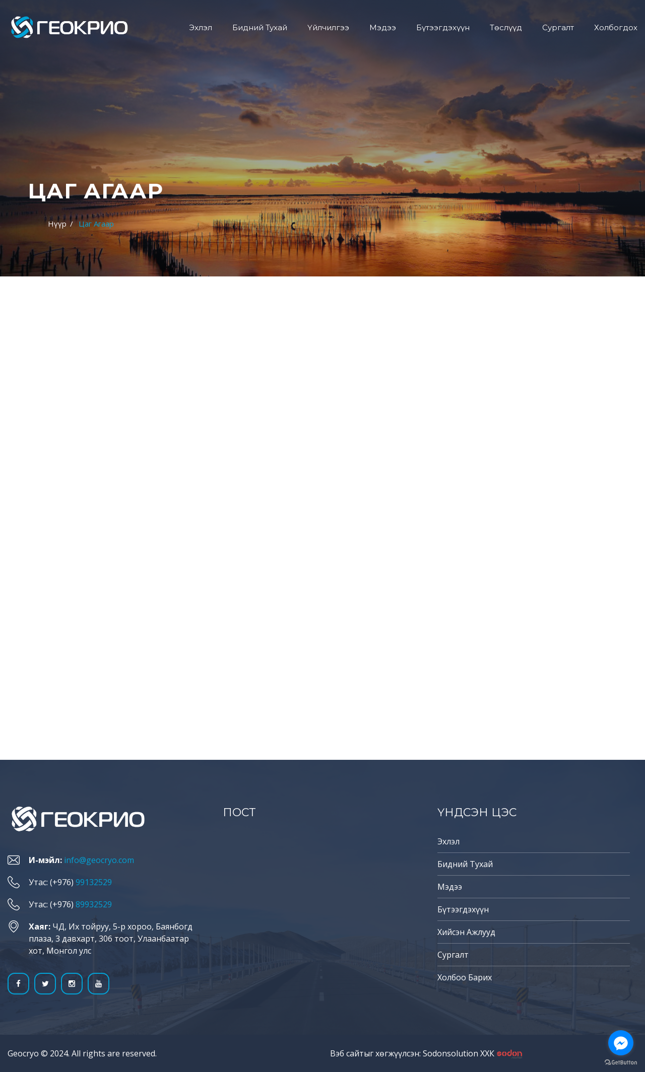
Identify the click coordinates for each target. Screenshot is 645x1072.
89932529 (94, 904)
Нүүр (57, 224)
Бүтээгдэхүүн (443, 27)
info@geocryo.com (99, 860)
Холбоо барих (464, 977)
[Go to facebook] (620, 1042)
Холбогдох (615, 27)
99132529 (94, 882)
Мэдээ (382, 27)
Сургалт (558, 27)
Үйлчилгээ (328, 27)
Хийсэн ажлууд (466, 932)
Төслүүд (506, 27)
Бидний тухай (259, 27)
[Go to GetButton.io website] (621, 1062)
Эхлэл (200, 27)
